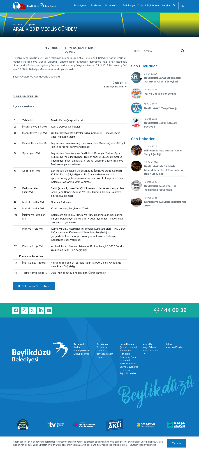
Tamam (176, 443)
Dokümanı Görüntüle (34, 286)
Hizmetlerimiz (112, 5)
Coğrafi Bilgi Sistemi (148, 5)
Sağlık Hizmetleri (128, 373)
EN (182, 5)
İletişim (166, 5)
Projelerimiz (103, 347)
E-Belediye (129, 5)
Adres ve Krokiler (174, 347)
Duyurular (31, 24)
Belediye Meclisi (82, 350)
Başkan (77, 347)
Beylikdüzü (96, 5)
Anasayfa (18, 24)
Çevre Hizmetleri (128, 347)
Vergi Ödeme (149, 347)
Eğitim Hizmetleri (128, 363)
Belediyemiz (80, 5)
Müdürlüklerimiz (82, 353)
